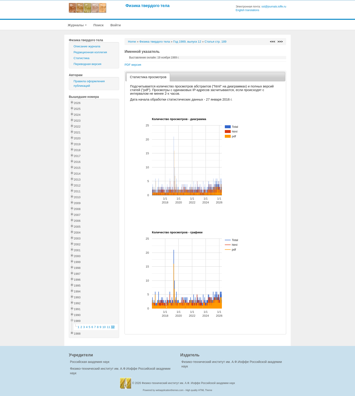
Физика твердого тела (147, 5)
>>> (280, 41)
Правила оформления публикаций (89, 83)
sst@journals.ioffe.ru (273, 6)
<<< (272, 41)
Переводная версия (87, 64)
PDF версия (133, 64)
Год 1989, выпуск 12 (187, 41)
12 (113, 327)
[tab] (148, 77)
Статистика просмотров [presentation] (148, 77)
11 (108, 327)
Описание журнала (87, 46)
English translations (247, 10)
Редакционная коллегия (90, 52)
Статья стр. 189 (216, 41)
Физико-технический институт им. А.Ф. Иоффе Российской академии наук (188, 383)
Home (132, 41)
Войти (115, 25)
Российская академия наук (89, 362)
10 (104, 327)
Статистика (81, 58)
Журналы (77, 25)
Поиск (99, 25)
